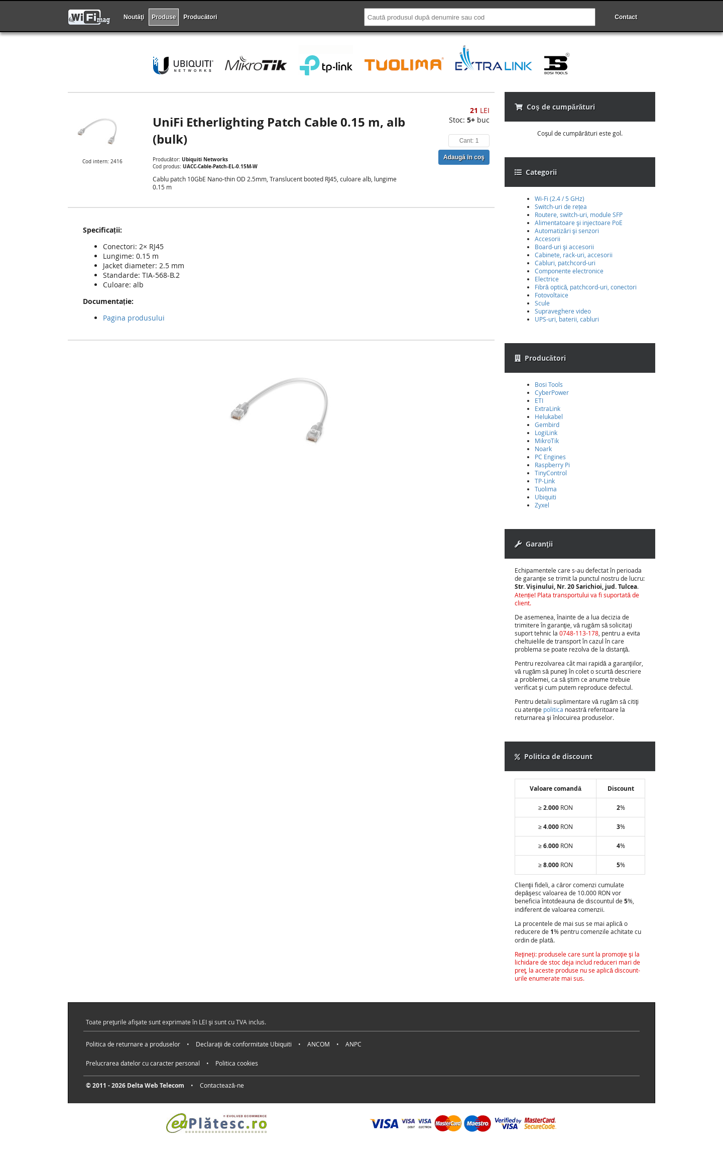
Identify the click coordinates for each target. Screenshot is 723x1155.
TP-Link (545, 481)
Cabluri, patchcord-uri (565, 263)
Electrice (547, 279)
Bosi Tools (549, 384)
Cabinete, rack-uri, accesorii (574, 255)
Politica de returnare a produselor (133, 1044)
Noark (543, 449)
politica (553, 709)
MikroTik (547, 441)
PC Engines (550, 457)
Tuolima (546, 489)
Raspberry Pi (552, 465)
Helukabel (549, 416)
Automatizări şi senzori (567, 231)
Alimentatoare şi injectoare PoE (579, 223)
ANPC (353, 1044)
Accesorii (547, 239)
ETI (539, 400)
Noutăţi (134, 17)
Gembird (547, 425)
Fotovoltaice (551, 295)
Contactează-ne (222, 1085)
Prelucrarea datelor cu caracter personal (143, 1063)
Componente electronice (569, 271)
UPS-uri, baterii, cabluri (567, 319)
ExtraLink (547, 408)
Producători (200, 17)
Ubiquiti (545, 497)
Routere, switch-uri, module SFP (579, 215)
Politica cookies (236, 1063)
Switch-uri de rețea (561, 206)
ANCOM (318, 1044)
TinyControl (551, 473)
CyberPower (552, 392)
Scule (542, 303)
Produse (164, 17)
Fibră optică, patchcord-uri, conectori (586, 287)
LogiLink (546, 433)
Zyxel (542, 505)
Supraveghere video (563, 311)
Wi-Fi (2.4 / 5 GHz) (559, 198)
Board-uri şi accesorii (564, 247)
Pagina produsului (134, 318)
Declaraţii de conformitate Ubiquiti (244, 1044)
